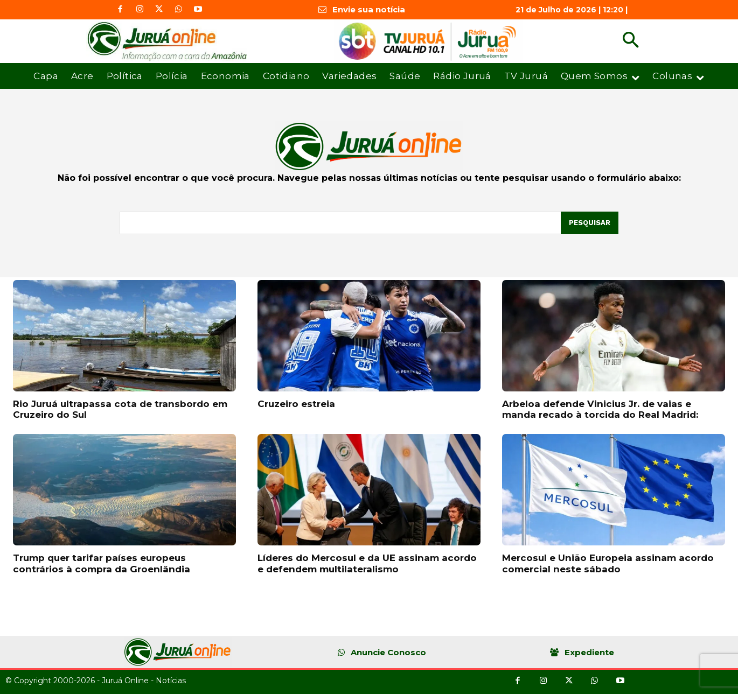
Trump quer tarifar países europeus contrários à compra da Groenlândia (101, 563)
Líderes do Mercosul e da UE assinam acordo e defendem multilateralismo (367, 563)
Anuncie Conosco (388, 652)
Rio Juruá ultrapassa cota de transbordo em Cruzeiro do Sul (120, 409)
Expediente (589, 652)
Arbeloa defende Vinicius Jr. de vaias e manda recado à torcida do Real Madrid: (600, 409)
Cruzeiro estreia (296, 403)
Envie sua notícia (368, 9)
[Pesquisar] (589, 223)
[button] (630, 41)
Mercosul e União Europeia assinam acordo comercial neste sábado (608, 563)
